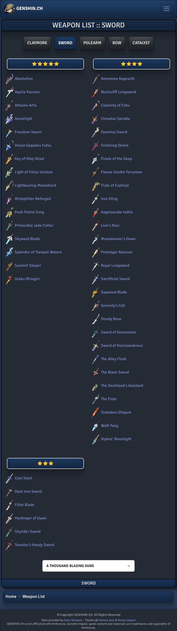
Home (11, 596)
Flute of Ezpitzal (109, 185)
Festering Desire (109, 145)
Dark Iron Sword (22, 491)
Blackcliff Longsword (112, 92)
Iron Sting (103, 198)
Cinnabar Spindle (109, 118)
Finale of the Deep (110, 158)
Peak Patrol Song (23, 212)
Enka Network (73, 620)
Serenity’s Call (107, 305)
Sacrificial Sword (109, 278)
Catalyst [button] (141, 42)
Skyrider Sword (22, 531)
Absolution (18, 78)
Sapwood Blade (108, 292)
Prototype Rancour (110, 252)
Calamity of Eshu (109, 105)
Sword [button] (65, 42)
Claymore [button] (37, 42)
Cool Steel (17, 478)
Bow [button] (116, 42)
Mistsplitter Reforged (27, 198)
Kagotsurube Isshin (111, 212)
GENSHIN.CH (23, 8)
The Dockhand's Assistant (116, 385)
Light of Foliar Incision (28, 172)
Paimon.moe (106, 620)
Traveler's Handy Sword (28, 544)
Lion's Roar (104, 225)
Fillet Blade (18, 504)
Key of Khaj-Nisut (23, 158)
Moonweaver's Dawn (112, 238)
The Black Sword (109, 372)
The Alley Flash (107, 358)
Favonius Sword (108, 132)
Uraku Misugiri (21, 278)
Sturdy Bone (105, 318)
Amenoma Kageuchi (112, 78)
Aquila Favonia (21, 92)
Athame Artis (20, 105)
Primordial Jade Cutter (28, 225)
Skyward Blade (21, 238)
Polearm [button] (92, 42)
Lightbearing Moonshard (29, 185)
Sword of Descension (112, 332)
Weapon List (33, 596)
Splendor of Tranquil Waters (32, 252)
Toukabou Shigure (110, 412)
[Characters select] (88, 566)
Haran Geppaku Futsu (27, 145)
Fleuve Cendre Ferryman (115, 172)
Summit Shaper (22, 265)
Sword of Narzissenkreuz (116, 345)
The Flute (103, 399)
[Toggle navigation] (166, 8)
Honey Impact (127, 620)
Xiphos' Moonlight (110, 439)
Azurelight (17, 118)
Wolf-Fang (103, 425)
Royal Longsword (109, 265)
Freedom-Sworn (22, 132)
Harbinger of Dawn (25, 518)
